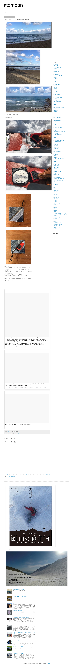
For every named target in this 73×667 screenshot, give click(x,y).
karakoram (56, 110)
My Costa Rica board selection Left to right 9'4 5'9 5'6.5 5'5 (18, 424)
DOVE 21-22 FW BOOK (17, 610)
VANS (55, 187)
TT (54, 181)
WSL (55, 188)
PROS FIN (56, 133)
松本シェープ (56, 207)
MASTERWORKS (57, 117)
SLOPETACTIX (57, 152)
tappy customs (57, 173)
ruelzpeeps (56, 142)
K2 (54, 106)
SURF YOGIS (56, 164)
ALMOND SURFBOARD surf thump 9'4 (20, 596)
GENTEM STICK (57, 94)
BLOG (10, 12)
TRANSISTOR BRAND (58, 180)
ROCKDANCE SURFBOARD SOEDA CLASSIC (59, 141)
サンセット (56, 191)
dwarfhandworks (10, 433)
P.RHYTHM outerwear (58, 128)
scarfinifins (56, 145)
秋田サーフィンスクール (59, 203)
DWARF (55, 88)
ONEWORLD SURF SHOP (59, 126)
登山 (55, 221)
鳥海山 (55, 215)
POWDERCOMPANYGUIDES (60, 131)
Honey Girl (56, 100)
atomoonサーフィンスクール (18, 653)
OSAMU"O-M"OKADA (58, 127)
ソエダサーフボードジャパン (59, 193)
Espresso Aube (57, 93)
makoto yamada (57, 116)
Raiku (55, 136)
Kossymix (56, 113)
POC (55, 130)
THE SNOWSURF (57, 177)
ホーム (27, 474)
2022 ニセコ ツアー (16, 603)
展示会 (55, 219)
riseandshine (56, 138)
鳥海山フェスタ (57, 217)
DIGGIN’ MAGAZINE (58, 84)
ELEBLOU (56, 91)
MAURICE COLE (57, 118)
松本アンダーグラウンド (59, 206)
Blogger (48, 663)
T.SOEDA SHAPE (57, 171)
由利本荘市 (56, 228)
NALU (55, 124)
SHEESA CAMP (57, 147)
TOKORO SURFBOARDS (59, 178)
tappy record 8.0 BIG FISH (18, 646)
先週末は (56, 210)
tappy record (56, 174)
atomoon (13, 5)
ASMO (55, 68)
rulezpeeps (56, 144)
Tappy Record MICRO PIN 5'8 (18, 589)
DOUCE (55, 85)
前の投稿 (48, 474)
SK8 (55, 150)
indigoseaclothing (57, 101)
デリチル (56, 194)
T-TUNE (55, 168)
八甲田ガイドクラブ (58, 222)
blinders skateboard (58, 75)
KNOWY (55, 111)
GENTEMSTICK (57, 95)
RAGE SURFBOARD (58, 134)
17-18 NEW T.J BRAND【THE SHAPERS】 (21, 617)
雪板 (55, 208)
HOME (6, 12)
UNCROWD (56, 184)
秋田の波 (56, 204)
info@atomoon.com (14, 280)
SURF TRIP (56, 162)
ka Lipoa (55, 108)
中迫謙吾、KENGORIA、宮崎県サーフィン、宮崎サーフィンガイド (60, 214)
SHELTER (56, 148)
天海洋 (55, 218)
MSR (14, 433)
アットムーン (56, 190)
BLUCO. (55, 77)
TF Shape (56, 175)
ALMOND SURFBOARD (58, 67)
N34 (55, 123)
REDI (55, 137)
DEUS (55, 81)
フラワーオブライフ (58, 195)
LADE (55, 114)
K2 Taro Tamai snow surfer (59, 107)
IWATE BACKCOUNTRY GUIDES (60, 103)
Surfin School (56, 167)
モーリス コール (57, 197)
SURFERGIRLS (57, 165)
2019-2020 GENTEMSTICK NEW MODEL (21, 625)
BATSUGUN (56, 74)
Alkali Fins (56, 64)
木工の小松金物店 (57, 225)
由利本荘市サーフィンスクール (60, 229)
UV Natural (56, 185)
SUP (55, 160)
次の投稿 (6, 474)
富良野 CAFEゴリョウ (58, 224)
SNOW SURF (56, 154)
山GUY (55, 201)
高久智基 (56, 198)
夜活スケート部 (57, 227)
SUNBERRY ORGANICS (59, 158)
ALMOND (56, 65)
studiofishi (56, 157)
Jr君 (55, 104)
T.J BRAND (56, 170)
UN (54, 183)
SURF (55, 161)
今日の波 (17, 433)
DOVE (55, 87)
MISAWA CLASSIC (57, 120)
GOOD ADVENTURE (58, 97)
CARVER (56, 80)
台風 (55, 211)
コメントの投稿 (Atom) (11, 476)
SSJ (55, 155)
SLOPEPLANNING (57, 151)
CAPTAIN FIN (56, 78)
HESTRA (56, 98)
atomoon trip (56, 71)
